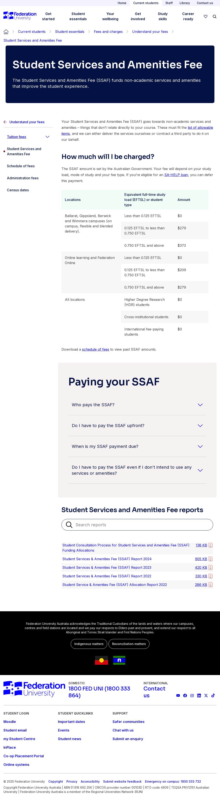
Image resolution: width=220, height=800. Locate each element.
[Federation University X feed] (206, 695)
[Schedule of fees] (28, 166)
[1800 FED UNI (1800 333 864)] (104, 692)
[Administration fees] (28, 178)
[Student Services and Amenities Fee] (28, 151)
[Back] (28, 122)
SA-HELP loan (176, 175)
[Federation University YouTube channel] (178, 695)
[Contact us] (157, 692)
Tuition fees (16, 137)
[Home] (19, 16)
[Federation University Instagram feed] (192, 695)
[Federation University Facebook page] (185, 695)
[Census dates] (28, 190)
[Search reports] (137, 525)
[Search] (215, 16)
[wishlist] (206, 16)
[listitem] (137, 549)
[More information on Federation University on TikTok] (213, 695)
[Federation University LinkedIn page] (199, 695)
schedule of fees (95, 349)
